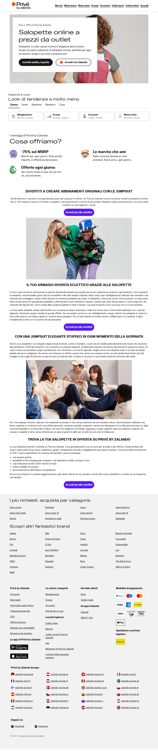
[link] (144, 5)
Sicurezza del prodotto (21, 633)
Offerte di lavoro (18, 622)
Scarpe (48, 600)
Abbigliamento (52, 594)
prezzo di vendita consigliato (32, 736)
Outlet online (51, 623)
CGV (12, 617)
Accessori (50, 605)
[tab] (14, 105)
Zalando (85, 612)
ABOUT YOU (87, 618)
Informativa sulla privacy (22, 605)
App (47, 643)
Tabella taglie (87, 600)
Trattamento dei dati (20, 611)
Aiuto (83, 594)
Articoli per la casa (54, 611)
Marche (49, 629)
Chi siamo (15, 594)
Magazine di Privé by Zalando (59, 649)
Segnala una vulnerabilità (22, 628)
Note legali (15, 600)
